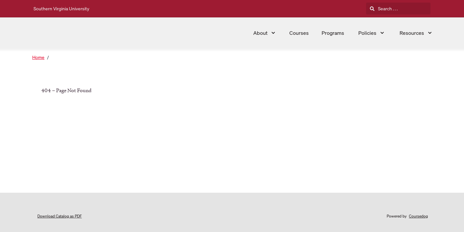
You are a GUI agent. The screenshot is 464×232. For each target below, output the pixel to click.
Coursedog (418, 216)
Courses (299, 32)
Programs (333, 32)
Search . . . (384, 8)
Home (38, 57)
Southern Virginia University (61, 8)
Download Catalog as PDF (59, 216)
